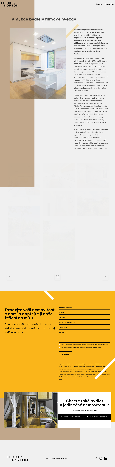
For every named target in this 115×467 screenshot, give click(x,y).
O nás (99, 4)
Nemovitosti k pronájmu (97, 417)
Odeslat (65, 354)
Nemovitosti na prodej (71, 417)
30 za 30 (109, 4)
